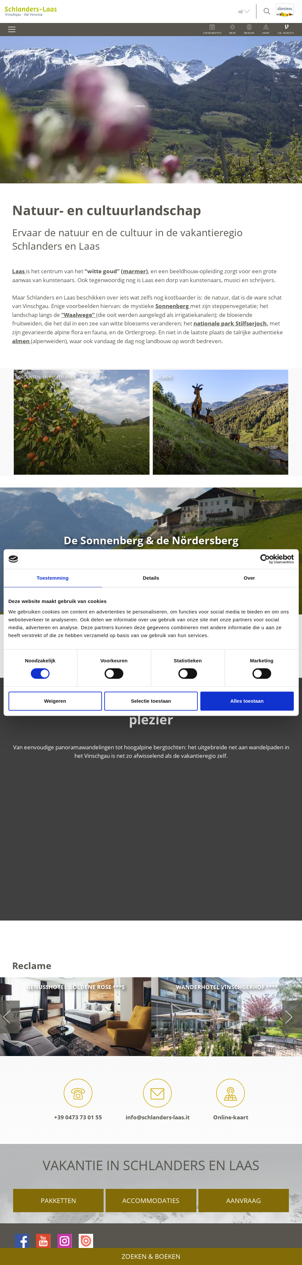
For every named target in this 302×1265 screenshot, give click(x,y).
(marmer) (134, 271)
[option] (151, 109)
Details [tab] (151, 578)
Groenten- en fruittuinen (47, 377)
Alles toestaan (247, 701)
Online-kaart (230, 1100)
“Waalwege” (78, 315)
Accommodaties (150, 1200)
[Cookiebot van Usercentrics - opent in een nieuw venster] (265, 559)
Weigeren (55, 701)
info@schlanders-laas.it (158, 1100)
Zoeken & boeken (151, 1256)
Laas (19, 271)
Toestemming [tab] (53, 578)
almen (21, 341)
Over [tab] (249, 578)
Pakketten (58, 1200)
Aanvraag (243, 1200)
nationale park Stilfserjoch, (230, 323)
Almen (164, 377)
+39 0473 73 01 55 (78, 1100)
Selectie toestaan (151, 701)
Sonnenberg (172, 306)
